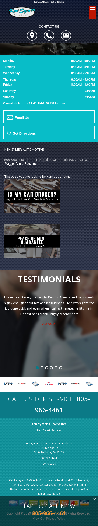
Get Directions (21, 133)
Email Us (18, 117)
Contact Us (49, 463)
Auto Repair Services (49, 430)
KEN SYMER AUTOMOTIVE (24, 149)
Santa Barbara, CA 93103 (70, 159)
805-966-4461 (15, 159)
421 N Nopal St (40, 159)
